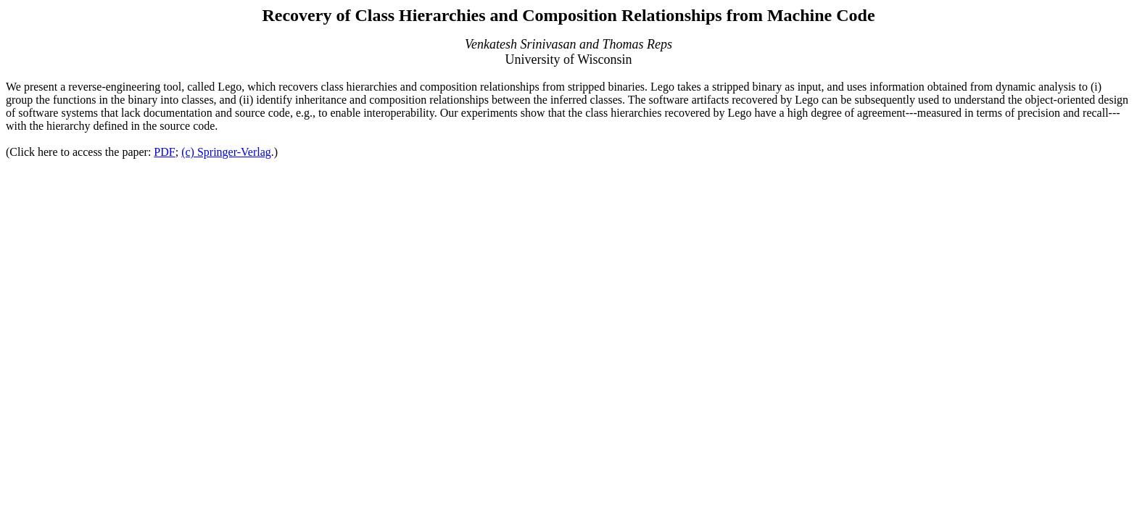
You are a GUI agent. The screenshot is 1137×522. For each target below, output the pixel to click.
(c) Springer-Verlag (226, 152)
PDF (164, 152)
